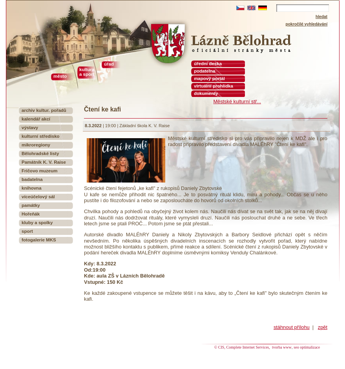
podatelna (204, 71)
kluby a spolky (37, 222)
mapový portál (209, 78)
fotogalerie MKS (39, 239)
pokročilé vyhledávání (307, 24)
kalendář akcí (36, 119)
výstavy (30, 127)
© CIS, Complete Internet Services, (242, 347)
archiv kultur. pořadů (44, 110)
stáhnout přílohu (292, 327)
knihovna (32, 188)
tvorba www (282, 347)
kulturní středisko (41, 136)
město (60, 76)
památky (31, 205)
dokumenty (206, 93)
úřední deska (208, 63)
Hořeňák (31, 214)
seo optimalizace (307, 347)
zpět (322, 327)
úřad (109, 64)
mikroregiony (36, 144)
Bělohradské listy (40, 153)
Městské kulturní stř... (237, 101)
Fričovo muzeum (40, 170)
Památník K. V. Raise (44, 162)
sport (27, 231)
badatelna (32, 179)
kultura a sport (86, 72)
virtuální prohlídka (213, 86)
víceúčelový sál (38, 196)
